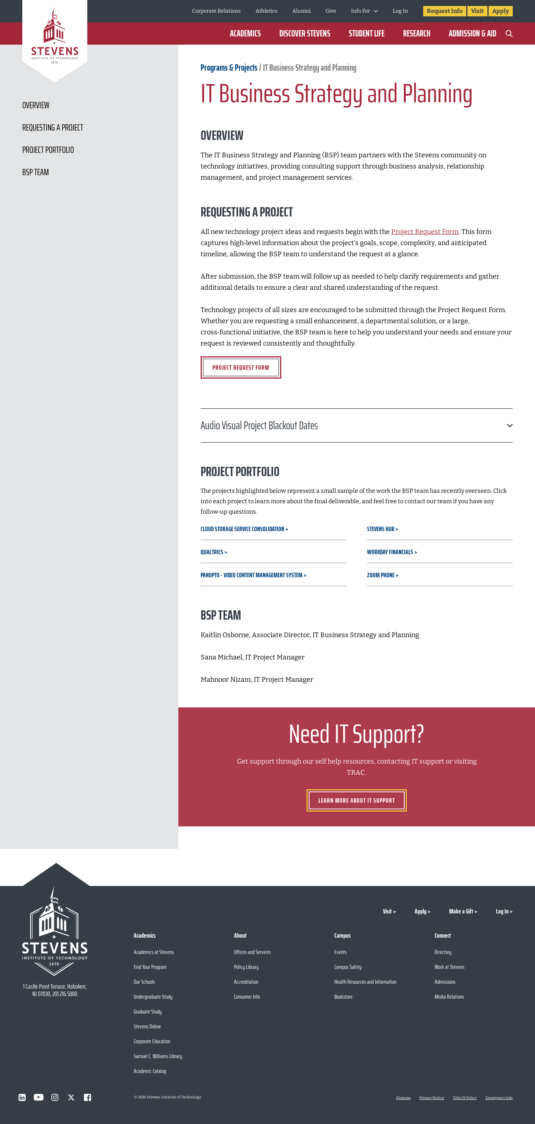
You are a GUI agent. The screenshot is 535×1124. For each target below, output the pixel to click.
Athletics (267, 11)
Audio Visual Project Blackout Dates (357, 425)
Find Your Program (150, 967)
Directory (443, 952)
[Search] (509, 33)
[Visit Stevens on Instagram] (55, 1097)
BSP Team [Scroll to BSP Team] (35, 172)
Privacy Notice (431, 1098)
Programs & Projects (230, 68)
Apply (500, 11)
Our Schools (144, 981)
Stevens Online (147, 1026)
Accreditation (246, 981)
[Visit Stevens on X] (71, 1097)
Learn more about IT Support (356, 800)
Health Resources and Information (365, 981)
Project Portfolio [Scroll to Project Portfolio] (48, 150)
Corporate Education (152, 1041)
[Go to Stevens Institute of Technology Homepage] (54, 931)
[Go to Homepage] (54, 42)
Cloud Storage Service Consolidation (242, 529)
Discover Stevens (304, 33)
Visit (477, 11)
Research (416, 33)
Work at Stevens (449, 967)
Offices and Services (252, 952)
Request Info (445, 11)
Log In (400, 11)
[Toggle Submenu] (376, 11)
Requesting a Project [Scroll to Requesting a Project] (52, 127)
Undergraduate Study (153, 996)
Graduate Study (148, 1011)
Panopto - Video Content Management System (251, 575)
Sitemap (403, 1098)
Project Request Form (241, 367)
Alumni (301, 11)
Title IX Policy (465, 1098)
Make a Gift (461, 911)
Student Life (367, 33)
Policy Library (246, 967)
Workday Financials (390, 552)
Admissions (445, 981)
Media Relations (449, 996)
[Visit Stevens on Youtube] (38, 1097)
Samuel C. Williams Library (158, 1056)
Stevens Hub (380, 529)
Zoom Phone (381, 575)
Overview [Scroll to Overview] (35, 105)
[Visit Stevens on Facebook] (88, 1097)
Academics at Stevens (154, 952)
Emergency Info (499, 1098)
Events (340, 952)
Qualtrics (212, 552)
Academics (245, 33)
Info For (360, 11)
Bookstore (343, 996)
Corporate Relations (216, 11)
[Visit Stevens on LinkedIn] (22, 1097)
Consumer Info (247, 996)
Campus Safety (347, 967)
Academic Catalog (150, 1071)
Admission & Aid (472, 33)
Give (330, 11)
